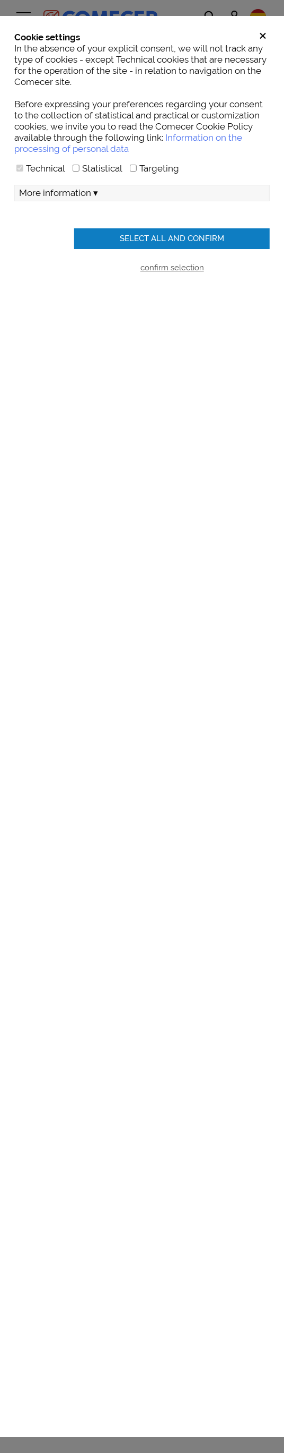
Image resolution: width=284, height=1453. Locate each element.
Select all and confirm (172, 238)
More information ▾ (58, 192)
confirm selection (172, 267)
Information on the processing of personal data (128, 143)
